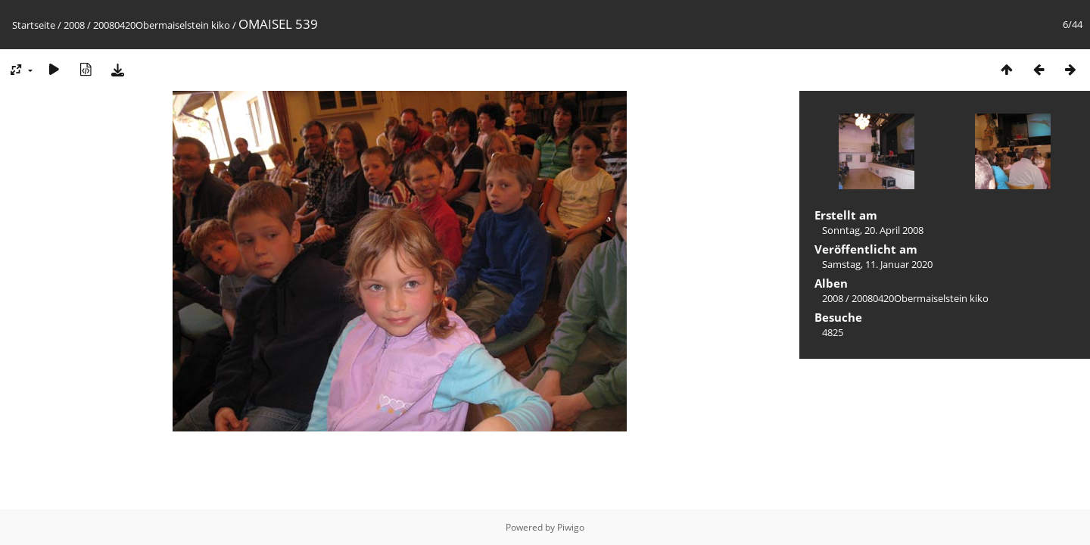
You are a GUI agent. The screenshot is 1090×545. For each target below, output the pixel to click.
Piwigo (570, 527)
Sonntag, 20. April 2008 (872, 230)
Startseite (33, 25)
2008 (74, 25)
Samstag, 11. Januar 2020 (877, 264)
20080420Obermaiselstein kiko (161, 25)
